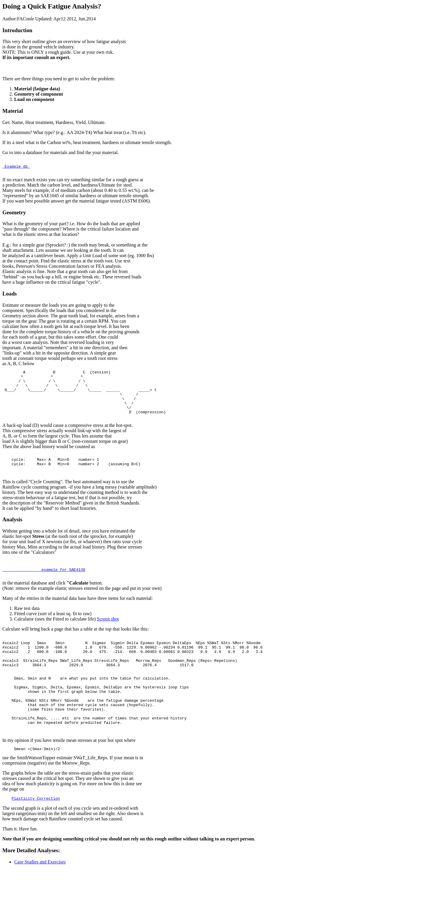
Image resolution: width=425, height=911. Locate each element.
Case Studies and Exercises (40, 903)
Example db (16, 168)
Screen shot (108, 639)
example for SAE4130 (43, 589)
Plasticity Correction (36, 840)
